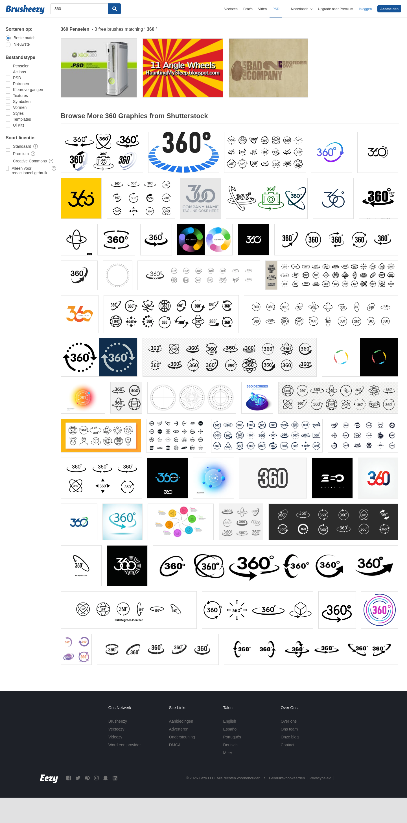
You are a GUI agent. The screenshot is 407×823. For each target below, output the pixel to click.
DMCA (175, 745)
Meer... (229, 753)
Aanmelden (389, 9)
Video (262, 9)
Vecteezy (116, 729)
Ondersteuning (182, 737)
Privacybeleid (320, 778)
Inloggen (365, 9)
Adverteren (178, 729)
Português (232, 737)
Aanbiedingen (181, 721)
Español (230, 729)
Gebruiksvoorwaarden (287, 778)
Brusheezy (117, 721)
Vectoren (231, 9)
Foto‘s (248, 9)
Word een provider (124, 745)
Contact (287, 745)
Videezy (115, 737)
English (229, 721)
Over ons (289, 721)
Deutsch (230, 745)
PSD (275, 9)
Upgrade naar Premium (335, 9)
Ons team (289, 729)
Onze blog (290, 737)
